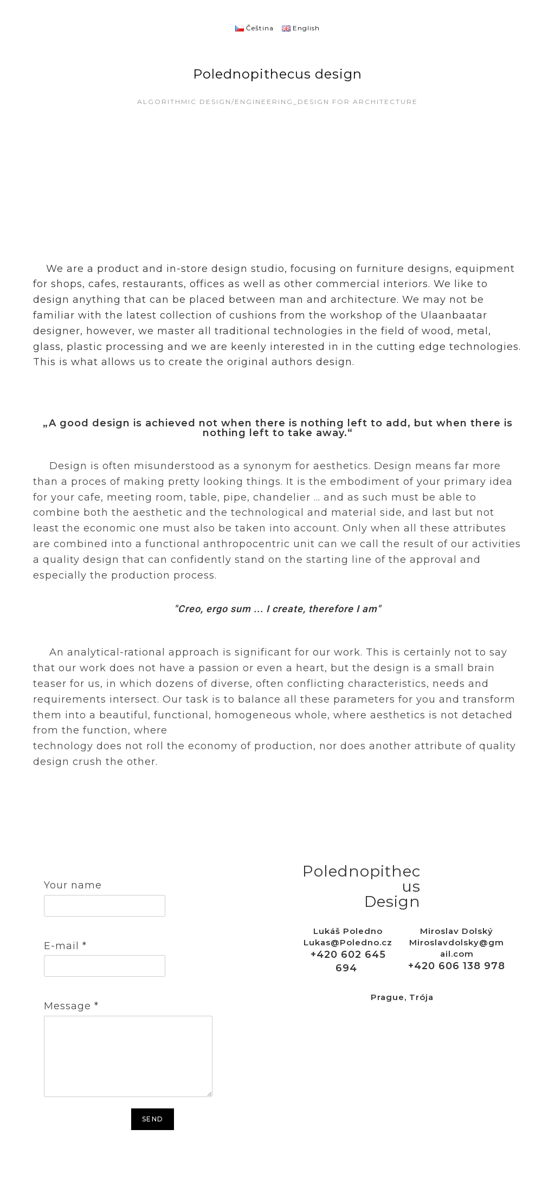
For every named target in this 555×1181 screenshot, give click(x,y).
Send (152, 1119)
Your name (73, 885)
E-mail (65, 946)
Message (71, 1006)
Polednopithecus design (277, 74)
